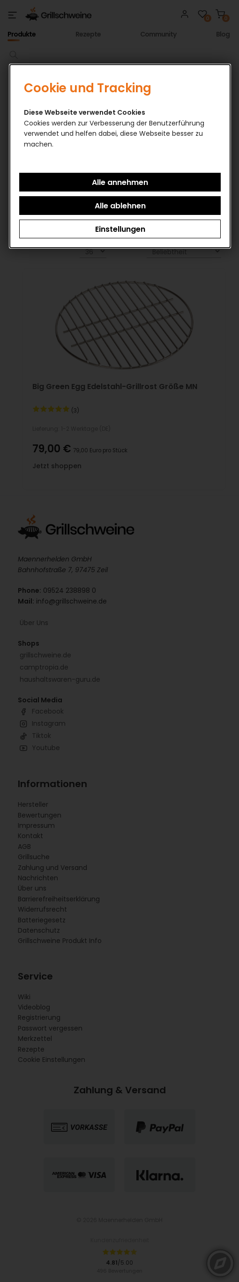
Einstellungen (120, 229)
